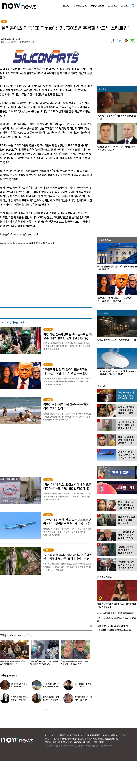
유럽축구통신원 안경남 (10, 39)
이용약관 (62, 735)
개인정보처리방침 (73, 735)
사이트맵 (122, 735)
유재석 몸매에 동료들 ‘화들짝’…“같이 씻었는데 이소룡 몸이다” (43, 662)
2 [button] (46, 709)
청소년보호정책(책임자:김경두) (91, 735)
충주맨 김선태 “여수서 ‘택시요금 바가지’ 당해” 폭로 (83, 700)
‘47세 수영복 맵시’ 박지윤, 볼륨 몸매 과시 (51, 685)
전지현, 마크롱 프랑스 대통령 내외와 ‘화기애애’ (19, 700)
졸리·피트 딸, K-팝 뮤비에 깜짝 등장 (19, 685)
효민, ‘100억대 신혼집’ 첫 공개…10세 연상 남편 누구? (51, 700)
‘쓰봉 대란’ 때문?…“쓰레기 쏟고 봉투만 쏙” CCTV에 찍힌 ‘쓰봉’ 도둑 (74, 662)
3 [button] (47, 709)
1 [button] (44, 709)
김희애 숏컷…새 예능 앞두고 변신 (83, 685)
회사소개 (54, 735)
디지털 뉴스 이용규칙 (110, 735)
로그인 (47, 735)
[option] (44, 653)
